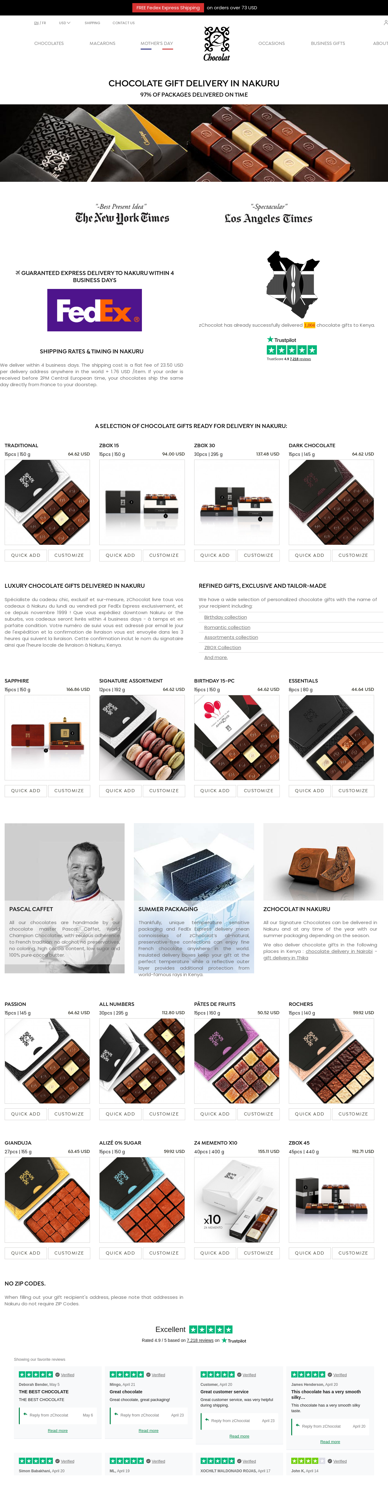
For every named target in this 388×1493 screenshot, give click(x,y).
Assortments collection (231, 637)
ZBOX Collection (222, 647)
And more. (216, 657)
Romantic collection (227, 627)
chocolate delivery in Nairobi (339, 951)
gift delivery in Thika (285, 957)
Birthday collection (225, 617)
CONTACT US (124, 22)
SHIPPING (92, 22)
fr (44, 22)
